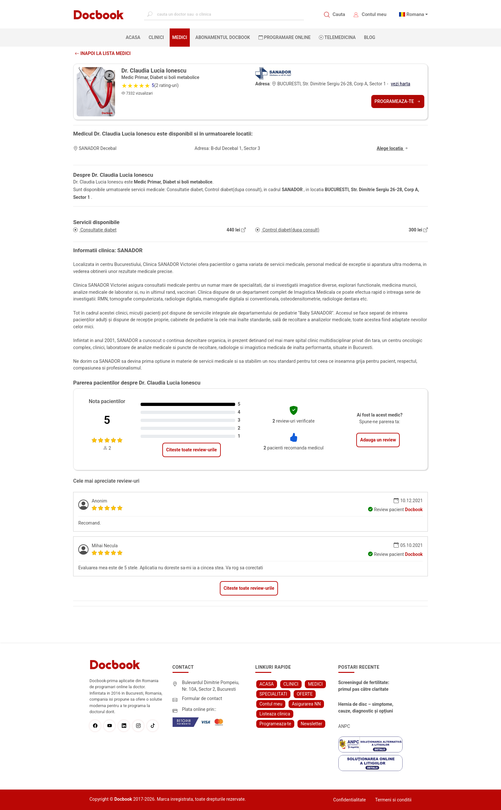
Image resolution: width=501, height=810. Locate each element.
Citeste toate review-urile (191, 449)
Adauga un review (378, 439)
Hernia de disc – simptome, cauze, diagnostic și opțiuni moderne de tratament (365, 708)
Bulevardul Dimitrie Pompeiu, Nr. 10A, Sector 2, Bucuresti (210, 686)
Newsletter (311, 723)
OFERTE (305, 694)
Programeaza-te (397, 101)
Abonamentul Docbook (223, 37)
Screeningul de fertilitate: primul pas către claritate (363, 686)
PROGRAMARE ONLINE (284, 37)
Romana (415, 14)
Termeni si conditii (393, 799)
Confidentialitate (349, 799)
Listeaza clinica (274, 713)
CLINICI (156, 37)
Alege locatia (393, 148)
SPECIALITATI (273, 694)
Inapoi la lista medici (103, 53)
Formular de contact (202, 698)
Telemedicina (337, 37)
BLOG (369, 37)
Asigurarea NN (306, 703)
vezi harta (400, 83)
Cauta (339, 14)
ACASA (134, 37)
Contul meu (374, 14)
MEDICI (179, 37)
